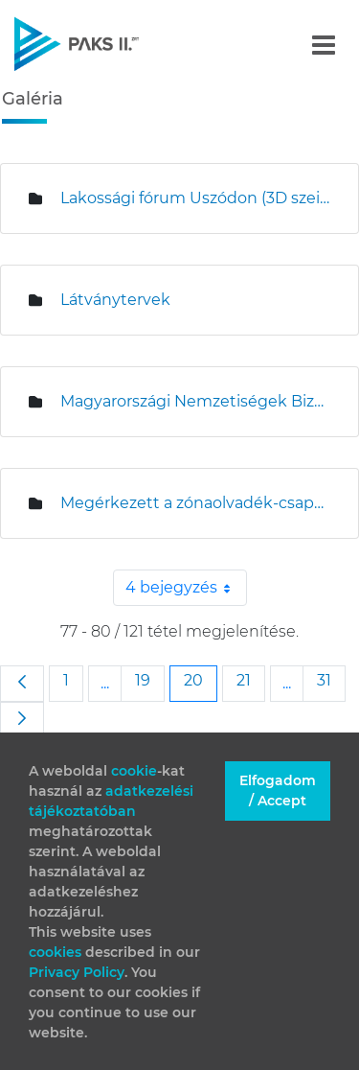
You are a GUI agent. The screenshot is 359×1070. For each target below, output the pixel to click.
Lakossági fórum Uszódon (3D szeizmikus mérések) (194, 198)
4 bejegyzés (186, 588)
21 (250, 679)
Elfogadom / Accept (277, 790)
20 (200, 679)
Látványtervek (115, 300)
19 (149, 679)
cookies (57, 952)
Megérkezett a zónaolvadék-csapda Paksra (194, 503)
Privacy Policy (76, 972)
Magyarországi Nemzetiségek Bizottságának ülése (194, 401)
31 (331, 679)
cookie (134, 770)
